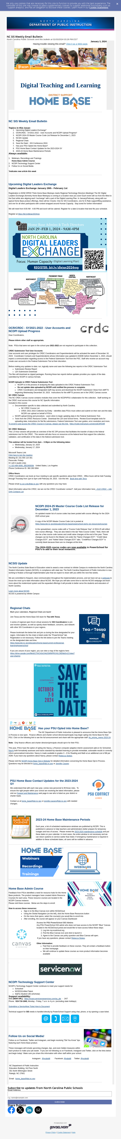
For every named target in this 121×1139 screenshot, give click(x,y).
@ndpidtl (67, 1058)
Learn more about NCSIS (19, 591)
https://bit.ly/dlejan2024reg (29, 214)
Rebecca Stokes (65, 756)
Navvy (11, 751)
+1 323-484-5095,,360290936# (21, 466)
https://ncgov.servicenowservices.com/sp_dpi (42, 999)
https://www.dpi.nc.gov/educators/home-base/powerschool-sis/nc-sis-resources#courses (71, 524)
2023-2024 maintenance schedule (88, 832)
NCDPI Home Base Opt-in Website (35, 761)
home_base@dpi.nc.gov (43, 764)
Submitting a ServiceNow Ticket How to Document (29, 1006)
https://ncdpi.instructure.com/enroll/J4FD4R (87, 424)
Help (73, 1132)
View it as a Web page (76, 44)
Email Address (14, 1090)
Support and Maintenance (27, 793)
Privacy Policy (51, 1132)
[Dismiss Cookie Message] (117, 3)
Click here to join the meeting (20, 455)
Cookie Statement (98, 7)
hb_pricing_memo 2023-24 (100, 737)
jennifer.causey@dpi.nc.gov (55, 801)
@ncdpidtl (46, 1058)
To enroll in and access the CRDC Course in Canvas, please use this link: (39, 424)
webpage (106, 578)
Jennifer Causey (62, 764)
